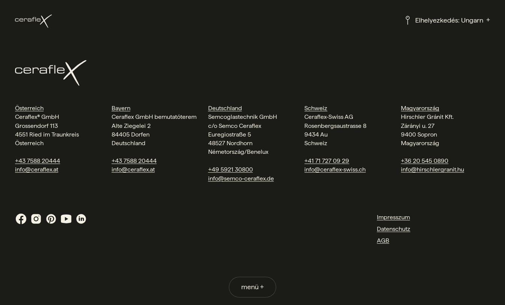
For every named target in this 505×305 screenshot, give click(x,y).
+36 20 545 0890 (424, 160)
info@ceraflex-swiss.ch (335, 169)
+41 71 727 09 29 (326, 160)
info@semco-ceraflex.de (241, 178)
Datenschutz (393, 228)
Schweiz (315, 108)
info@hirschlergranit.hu (432, 169)
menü (252, 287)
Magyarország (420, 108)
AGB (383, 240)
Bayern (121, 108)
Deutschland (225, 108)
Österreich (29, 108)
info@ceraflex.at (36, 169)
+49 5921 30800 (230, 169)
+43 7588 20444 (37, 160)
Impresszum (393, 217)
